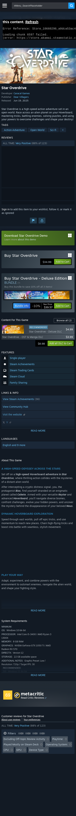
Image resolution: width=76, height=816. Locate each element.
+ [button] (63, 132)
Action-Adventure (14, 132)
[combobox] (40, 6)
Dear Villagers (21, 99)
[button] (37, 145)
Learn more (10, 241)
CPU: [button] (6, 752)
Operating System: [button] (57, 746)
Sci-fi (53, 132)
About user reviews (10, 721)
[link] (42, 308)
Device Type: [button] (36, 752)
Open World (37, 132)
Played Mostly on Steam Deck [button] (21, 746)
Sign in (6, 211)
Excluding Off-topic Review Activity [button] (24, 741)
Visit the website (14, 416)
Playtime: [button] (57, 741)
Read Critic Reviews (32, 699)
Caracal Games (22, 95)
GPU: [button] (19, 752)
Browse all (64, 322)
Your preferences (32, 721)
